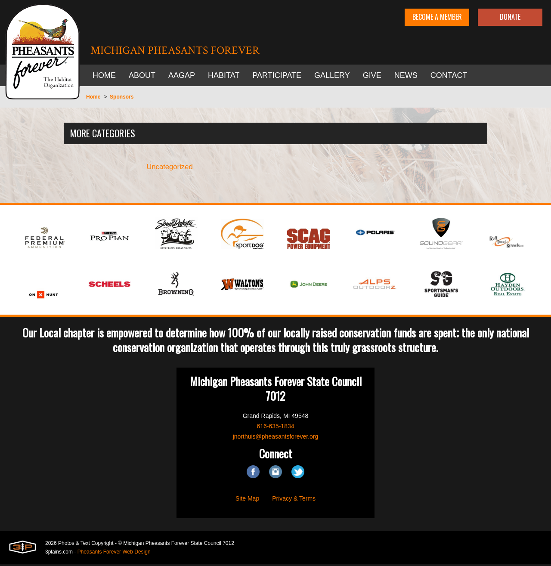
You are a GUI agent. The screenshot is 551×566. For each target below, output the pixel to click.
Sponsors (121, 97)
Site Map (247, 500)
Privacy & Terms (294, 500)
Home (93, 97)
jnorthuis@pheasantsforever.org (276, 438)
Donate (510, 17)
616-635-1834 (275, 428)
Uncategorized (170, 168)
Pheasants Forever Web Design (114, 554)
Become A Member (437, 17)
